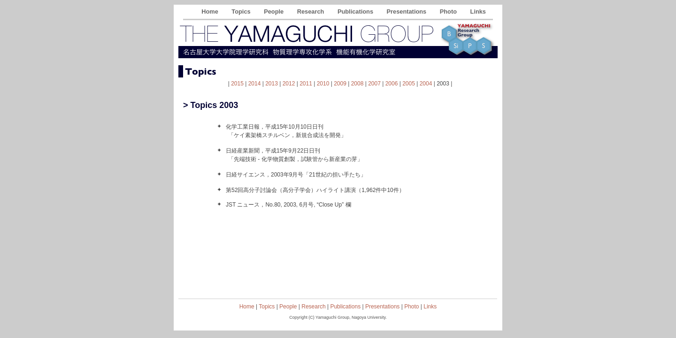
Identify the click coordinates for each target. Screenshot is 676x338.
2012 (289, 83)
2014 (254, 83)
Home (210, 11)
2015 (237, 83)
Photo (449, 11)
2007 (374, 83)
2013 (271, 83)
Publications (356, 11)
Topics (241, 11)
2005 (408, 83)
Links (478, 11)
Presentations (407, 11)
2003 (443, 83)
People (274, 11)
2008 (357, 83)
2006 (391, 83)
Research (311, 11)
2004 (426, 83)
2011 (306, 83)
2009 (340, 83)
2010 (323, 83)
